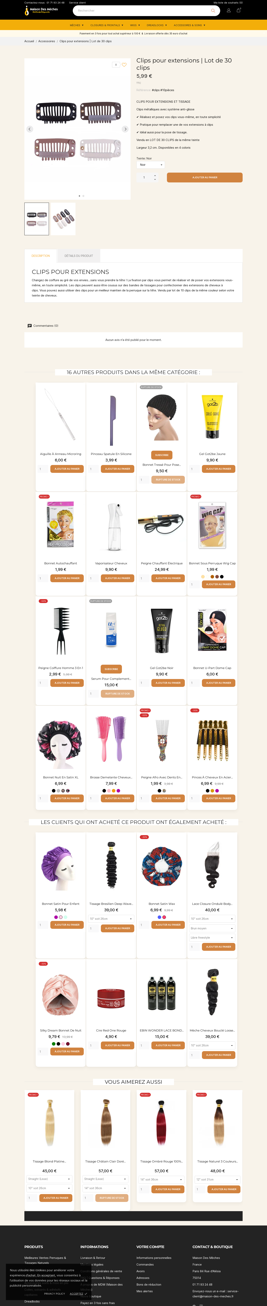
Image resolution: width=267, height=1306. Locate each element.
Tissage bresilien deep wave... (111, 904)
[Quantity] (43, 469)
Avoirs (140, 1271)
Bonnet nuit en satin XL (60, 777)
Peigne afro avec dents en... (161, 777)
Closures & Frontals (105, 25)
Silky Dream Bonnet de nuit (60, 1030)
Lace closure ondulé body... (212, 904)
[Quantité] (144, 177)
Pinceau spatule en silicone (111, 454)
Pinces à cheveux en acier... (212, 777)
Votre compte (150, 1247)
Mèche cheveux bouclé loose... (212, 1030)
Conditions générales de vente (101, 1271)
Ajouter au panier (204, 177)
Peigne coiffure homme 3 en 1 (60, 668)
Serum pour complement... (111, 679)
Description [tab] (41, 255)
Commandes (145, 1264)
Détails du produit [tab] (79, 255)
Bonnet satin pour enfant (60, 904)
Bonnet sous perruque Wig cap (212, 563)
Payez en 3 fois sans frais (97, 1303)
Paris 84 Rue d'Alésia (206, 1271)
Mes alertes (144, 1291)
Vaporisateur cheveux (111, 563)
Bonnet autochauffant (60, 563)
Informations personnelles (153, 1258)
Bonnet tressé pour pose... (162, 465)
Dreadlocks (155, 25)
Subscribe (161, 455)
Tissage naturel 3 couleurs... (217, 1161)
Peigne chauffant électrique (162, 563)
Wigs (133, 25)
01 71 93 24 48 (55, 2)
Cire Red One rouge (111, 1030)
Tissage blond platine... (49, 1161)
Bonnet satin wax (162, 904)
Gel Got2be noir (161, 668)
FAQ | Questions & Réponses (100, 1278)
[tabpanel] (77, 129)
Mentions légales (91, 1264)
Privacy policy (54, 1293)
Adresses (142, 1278)
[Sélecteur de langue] (229, 11)
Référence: (143, 90)
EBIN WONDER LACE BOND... (162, 1030)
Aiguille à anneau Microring (60, 454)
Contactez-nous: (34, 2)
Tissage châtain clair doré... (105, 1161)
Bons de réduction (148, 1284)
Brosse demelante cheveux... (111, 777)
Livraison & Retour (92, 1258)
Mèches (75, 25)
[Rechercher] (146, 10)
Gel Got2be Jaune (212, 454)
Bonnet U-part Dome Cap (212, 668)
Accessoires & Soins (188, 25)
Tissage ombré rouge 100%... (161, 1161)
